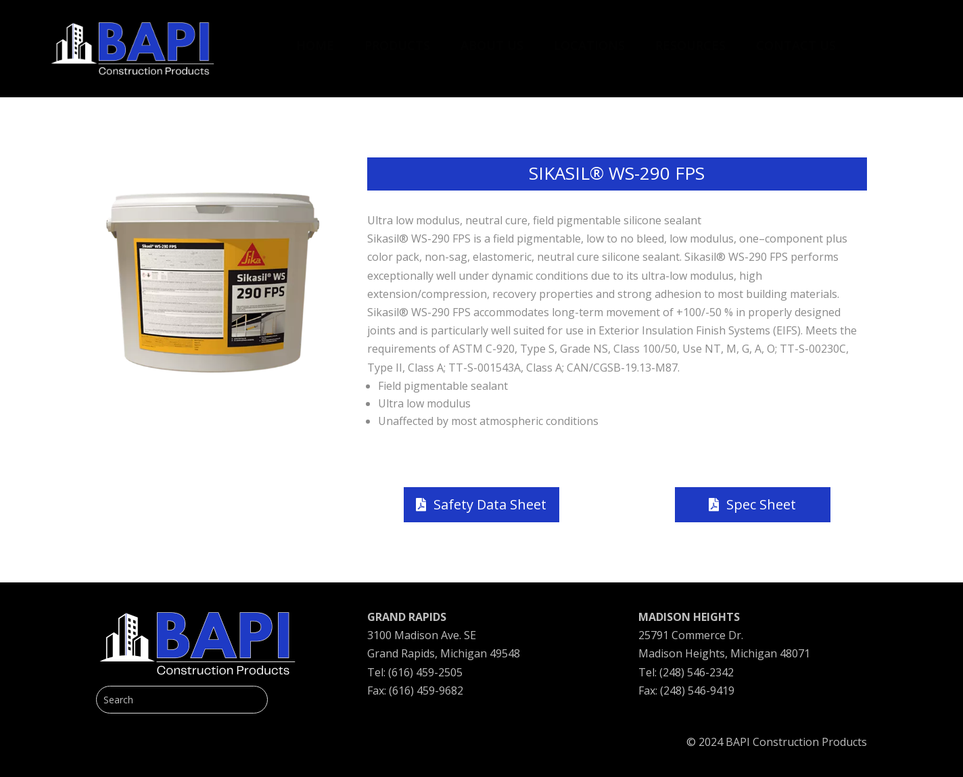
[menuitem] (315, 38)
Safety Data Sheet (489, 504)
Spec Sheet (761, 504)
